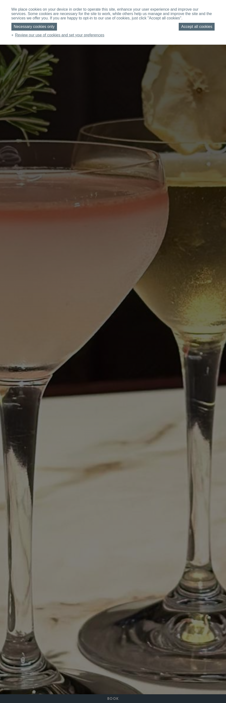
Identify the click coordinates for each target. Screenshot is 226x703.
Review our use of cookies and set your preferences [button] (59, 35)
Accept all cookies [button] (196, 27)
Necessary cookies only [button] (34, 27)
